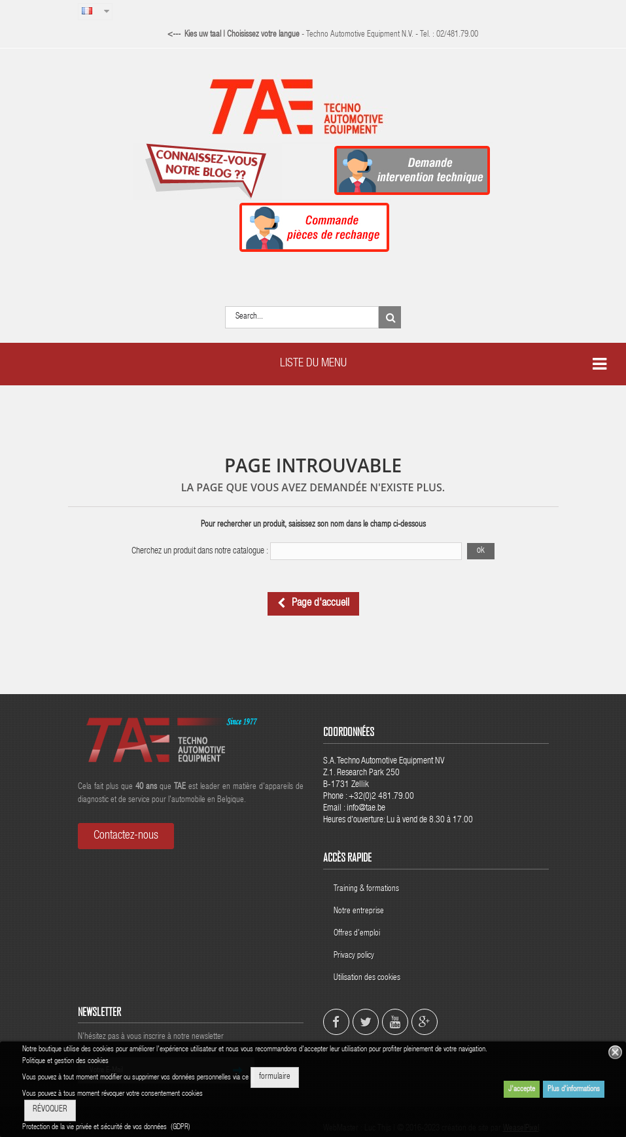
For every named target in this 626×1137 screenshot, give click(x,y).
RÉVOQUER (50, 1110)
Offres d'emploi (357, 934)
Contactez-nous (126, 836)
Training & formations (366, 889)
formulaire (274, 1077)
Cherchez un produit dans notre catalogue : (199, 551)
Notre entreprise (359, 911)
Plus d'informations (574, 1089)
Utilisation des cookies (367, 978)
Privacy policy (355, 956)
